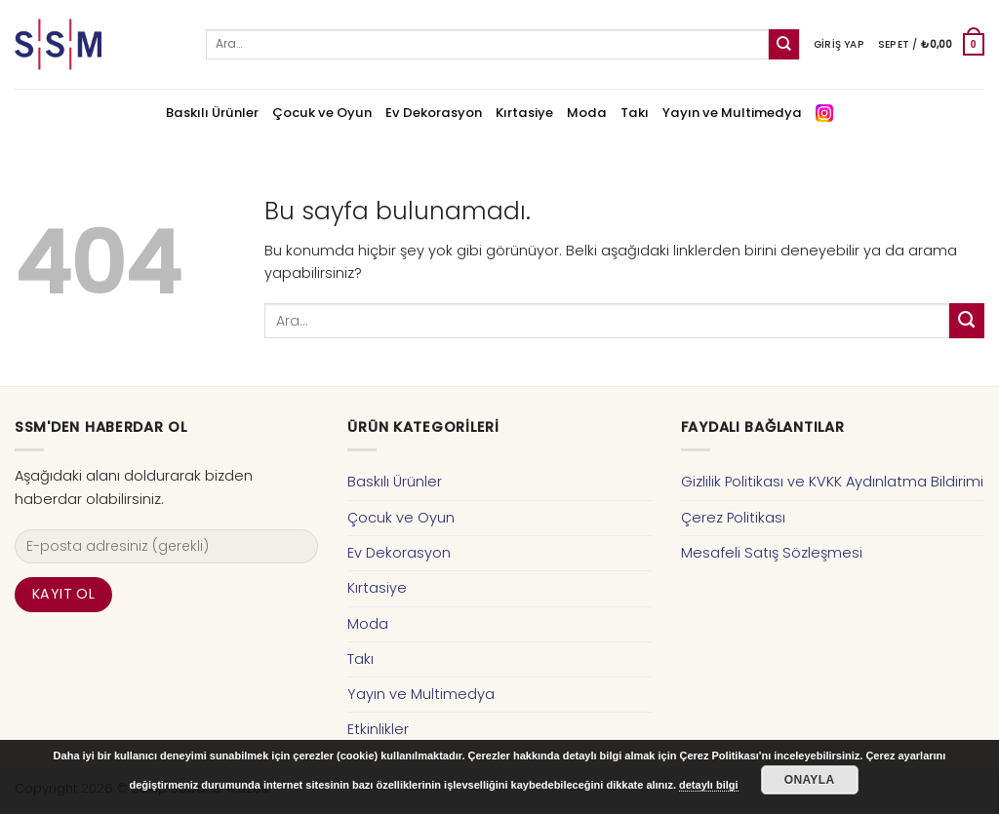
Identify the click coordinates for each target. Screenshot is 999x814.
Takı (634, 112)
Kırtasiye (524, 112)
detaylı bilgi (709, 785)
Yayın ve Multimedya (732, 112)
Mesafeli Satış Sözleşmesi (771, 552)
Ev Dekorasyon (433, 112)
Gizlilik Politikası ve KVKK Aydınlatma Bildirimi (832, 481)
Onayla (809, 780)
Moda (587, 112)
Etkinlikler (378, 729)
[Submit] (784, 44)
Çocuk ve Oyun (322, 112)
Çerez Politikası (733, 517)
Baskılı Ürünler (212, 112)
